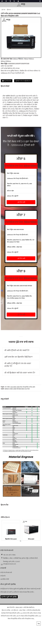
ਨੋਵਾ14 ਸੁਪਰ (31, 539)
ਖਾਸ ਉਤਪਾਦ (14, 610)
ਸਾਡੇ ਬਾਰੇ (2, 576)
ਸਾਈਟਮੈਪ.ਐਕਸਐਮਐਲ (33, 610)
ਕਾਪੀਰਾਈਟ (11, 607)
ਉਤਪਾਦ (9, 9)
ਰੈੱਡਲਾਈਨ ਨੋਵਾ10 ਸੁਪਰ (10, 539)
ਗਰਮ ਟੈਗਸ (22, 610)
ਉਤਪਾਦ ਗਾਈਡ (6, 610)
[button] (21, 202)
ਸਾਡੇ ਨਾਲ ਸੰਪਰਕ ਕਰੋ (6, 572)
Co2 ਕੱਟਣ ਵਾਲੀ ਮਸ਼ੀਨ (26, 613)
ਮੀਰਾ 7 (30, 98)
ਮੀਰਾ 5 (26, 98)
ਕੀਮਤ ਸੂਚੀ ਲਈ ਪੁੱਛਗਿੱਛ (10, 597)
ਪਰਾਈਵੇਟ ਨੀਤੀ (4, 579)
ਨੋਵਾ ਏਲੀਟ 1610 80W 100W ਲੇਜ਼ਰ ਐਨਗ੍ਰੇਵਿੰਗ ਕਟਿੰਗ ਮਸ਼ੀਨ (20, 387)
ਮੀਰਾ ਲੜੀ (5, 96)
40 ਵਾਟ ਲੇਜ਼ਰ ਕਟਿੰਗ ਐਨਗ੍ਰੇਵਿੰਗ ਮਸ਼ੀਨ (27, 616)
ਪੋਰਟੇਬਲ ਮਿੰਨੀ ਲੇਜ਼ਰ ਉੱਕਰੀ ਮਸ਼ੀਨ (10, 613)
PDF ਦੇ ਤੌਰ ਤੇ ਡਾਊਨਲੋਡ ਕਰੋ (24, 81)
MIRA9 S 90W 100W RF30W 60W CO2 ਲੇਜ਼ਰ (17, 389)
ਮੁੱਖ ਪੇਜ (3, 9)
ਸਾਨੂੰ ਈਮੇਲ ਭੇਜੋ (7, 81)
